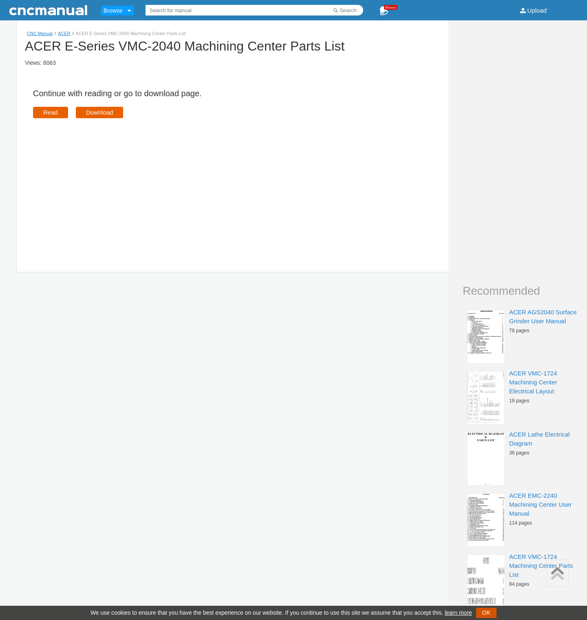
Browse (113, 10)
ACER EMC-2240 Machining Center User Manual (540, 504)
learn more (458, 612)
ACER (64, 33)
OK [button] (486, 612)
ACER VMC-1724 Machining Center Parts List (541, 565)
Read (50, 112)
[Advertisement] (101, 183)
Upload (537, 10)
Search (348, 10)
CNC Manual (40, 33)
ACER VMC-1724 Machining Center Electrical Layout (533, 382)
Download (99, 112)
